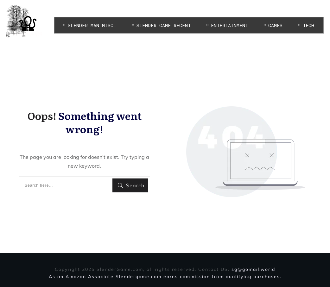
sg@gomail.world (253, 269)
